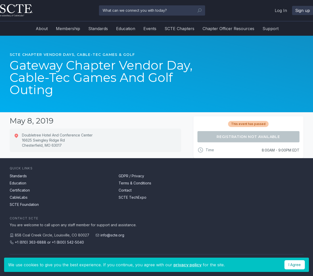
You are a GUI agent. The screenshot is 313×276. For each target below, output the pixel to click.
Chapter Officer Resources (228, 28)
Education (125, 28)
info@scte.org (112, 235)
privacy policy (187, 264)
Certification (20, 190)
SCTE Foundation (24, 204)
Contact (125, 190)
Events (149, 28)
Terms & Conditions (135, 183)
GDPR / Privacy (131, 176)
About (42, 28)
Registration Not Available (248, 136)
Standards (98, 28)
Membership (68, 28)
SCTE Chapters (179, 28)
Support (270, 28)
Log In (281, 10)
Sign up (302, 10)
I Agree (295, 264)
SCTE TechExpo (132, 197)
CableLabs (19, 197)
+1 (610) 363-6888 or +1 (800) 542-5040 (49, 242)
